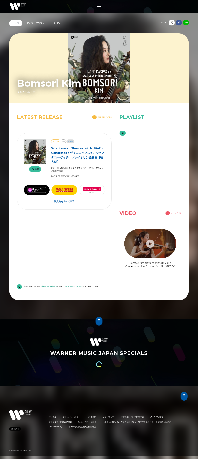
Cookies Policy (55, 426)
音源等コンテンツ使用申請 (132, 417)
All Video (173, 213)
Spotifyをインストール (74, 286)
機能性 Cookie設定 (49, 286)
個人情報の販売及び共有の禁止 (82, 426)
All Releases (102, 117)
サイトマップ (108, 417)
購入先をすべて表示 (64, 201)
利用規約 (92, 417)
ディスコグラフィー (36, 23)
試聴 (35, 169)
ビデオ (57, 23)
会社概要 (52, 417)
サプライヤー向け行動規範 (60, 422)
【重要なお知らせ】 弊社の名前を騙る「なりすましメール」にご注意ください (137, 422)
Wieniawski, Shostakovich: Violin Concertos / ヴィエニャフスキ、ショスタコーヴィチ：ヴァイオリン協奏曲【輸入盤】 (78, 155)
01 (123, 133)
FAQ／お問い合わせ (87, 422)
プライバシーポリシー (72, 417)
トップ (15, 23)
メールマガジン (157, 417)
